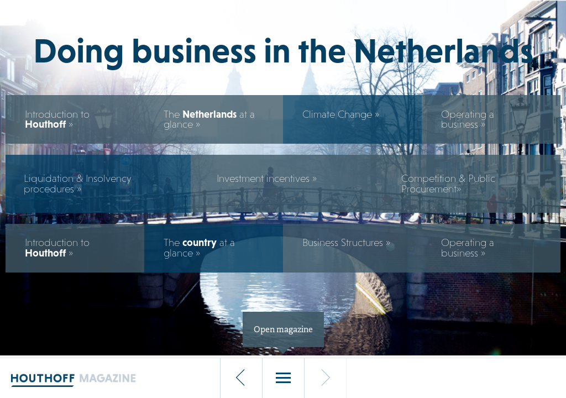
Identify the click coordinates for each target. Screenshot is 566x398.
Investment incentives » (267, 178)
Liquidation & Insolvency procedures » (78, 183)
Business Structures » (346, 242)
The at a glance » (209, 119)
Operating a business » (467, 119)
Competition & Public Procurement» (448, 183)
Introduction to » (57, 119)
